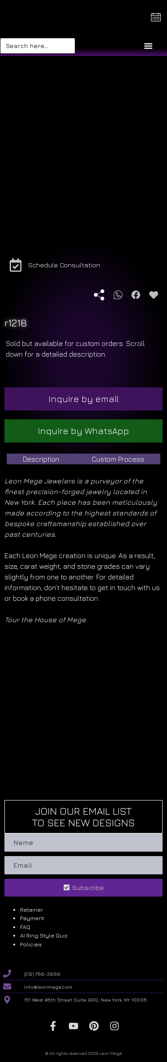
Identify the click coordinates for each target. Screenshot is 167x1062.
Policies (31, 944)
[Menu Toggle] (148, 45)
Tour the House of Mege (45, 619)
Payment (32, 917)
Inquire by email (84, 399)
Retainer (31, 909)
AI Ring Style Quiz (44, 935)
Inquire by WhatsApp (83, 431)
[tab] (41, 459)
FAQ (25, 926)
